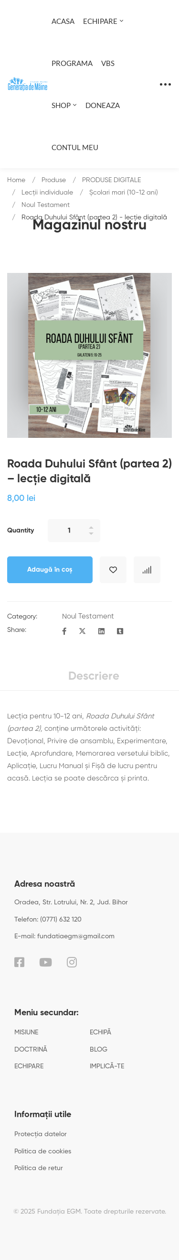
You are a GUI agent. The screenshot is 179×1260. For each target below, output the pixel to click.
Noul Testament (45, 205)
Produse (54, 180)
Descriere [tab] (93, 676)
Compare (147, 569)
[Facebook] (64, 632)
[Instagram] (72, 962)
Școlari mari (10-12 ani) (123, 192)
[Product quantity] (74, 530)
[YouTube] (45, 962)
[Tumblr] (120, 632)
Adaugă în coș (50, 569)
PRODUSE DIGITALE (111, 180)
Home (16, 180)
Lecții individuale (47, 192)
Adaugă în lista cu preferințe (113, 569)
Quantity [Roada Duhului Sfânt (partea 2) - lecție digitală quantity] (20, 530)
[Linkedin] (101, 632)
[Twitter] (82, 632)
